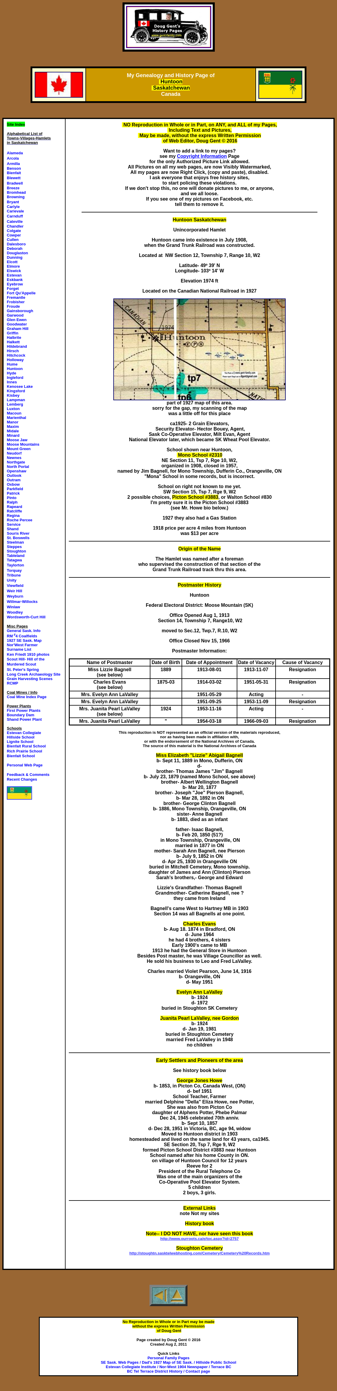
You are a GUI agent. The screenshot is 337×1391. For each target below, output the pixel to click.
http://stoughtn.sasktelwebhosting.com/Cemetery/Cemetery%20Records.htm (199, 1253)
